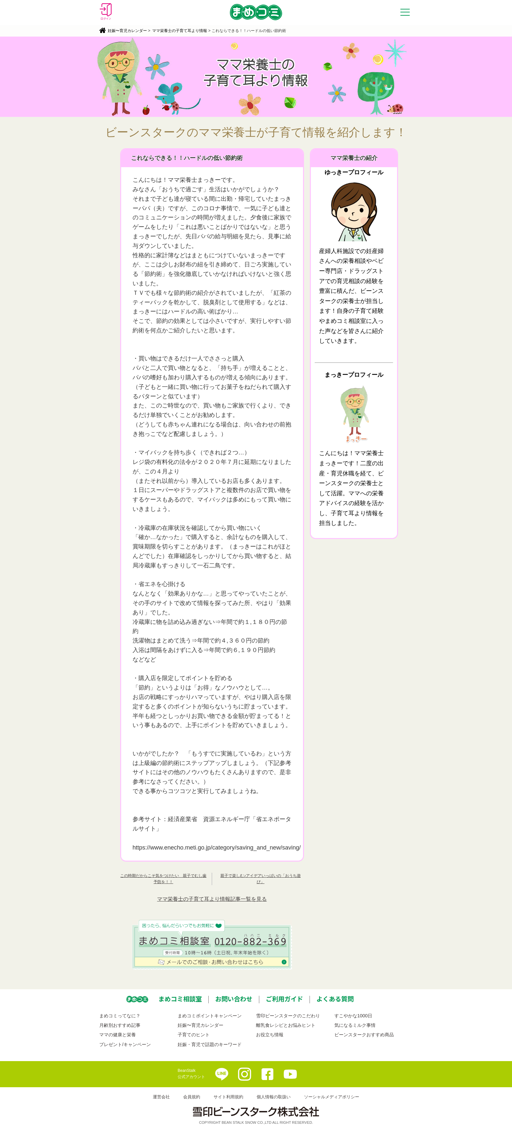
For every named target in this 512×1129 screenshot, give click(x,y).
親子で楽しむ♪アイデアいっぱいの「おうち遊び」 (260, 878)
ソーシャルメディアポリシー (331, 1096)
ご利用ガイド (284, 998)
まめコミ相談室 (180, 998)
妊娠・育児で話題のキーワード (210, 1044)
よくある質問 (335, 998)
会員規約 (191, 1096)
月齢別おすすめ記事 (119, 1025)
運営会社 (161, 1096)
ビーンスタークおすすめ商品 (364, 1034)
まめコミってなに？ (119, 1015)
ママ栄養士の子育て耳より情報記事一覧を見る (212, 899)
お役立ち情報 (269, 1034)
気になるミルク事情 (355, 1025)
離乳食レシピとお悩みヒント (285, 1025)
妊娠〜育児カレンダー (127, 30)
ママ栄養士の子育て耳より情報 (179, 30)
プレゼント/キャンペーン (125, 1044)
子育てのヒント (194, 1034)
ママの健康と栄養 (117, 1034)
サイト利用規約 (228, 1096)
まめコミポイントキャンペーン (210, 1015)
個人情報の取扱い (274, 1096)
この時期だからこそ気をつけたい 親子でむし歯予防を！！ (163, 878)
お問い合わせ (233, 998)
